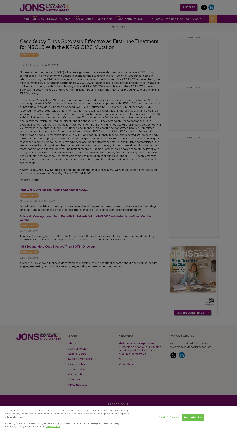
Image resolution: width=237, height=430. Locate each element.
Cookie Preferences (168, 417)
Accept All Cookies (193, 417)
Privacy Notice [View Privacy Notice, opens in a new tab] (53, 426)
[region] (118, 418)
